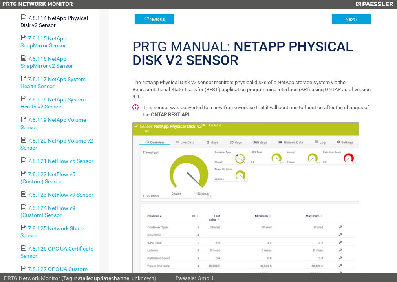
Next (350, 19)
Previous (155, 19)
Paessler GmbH (194, 278)
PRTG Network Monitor (32, 278)
